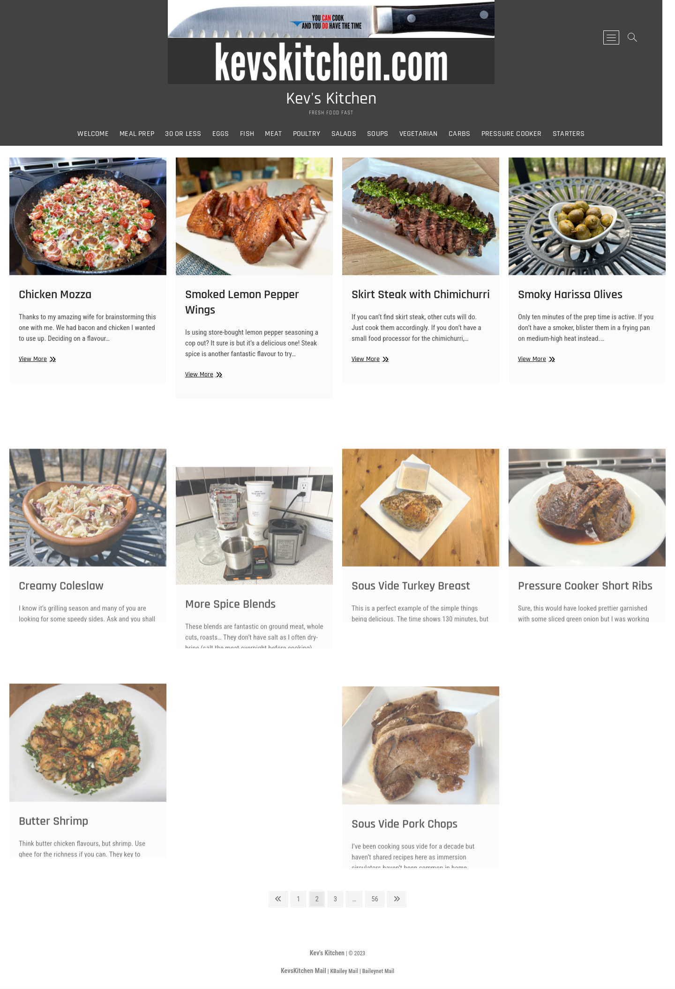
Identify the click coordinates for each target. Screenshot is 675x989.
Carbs (466, 136)
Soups (384, 136)
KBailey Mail (344, 971)
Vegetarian (424, 136)
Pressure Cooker (518, 136)
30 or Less (190, 136)
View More (36, 368)
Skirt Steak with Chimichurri (421, 303)
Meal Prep (143, 136)
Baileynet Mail (378, 971)
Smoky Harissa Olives (570, 303)
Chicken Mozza (55, 303)
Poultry (312, 136)
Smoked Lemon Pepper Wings (242, 311)
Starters (575, 136)
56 (377, 899)
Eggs (226, 136)
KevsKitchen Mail (303, 971)
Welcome (99, 136)
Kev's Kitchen (337, 100)
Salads (350, 136)
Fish (254, 136)
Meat (279, 136)
